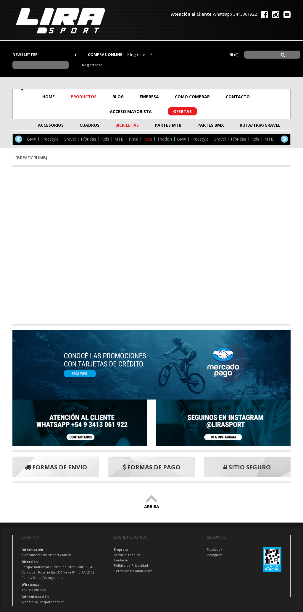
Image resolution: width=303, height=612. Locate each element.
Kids (105, 139)
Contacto (121, 560)
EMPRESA (149, 96)
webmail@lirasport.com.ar (43, 602)
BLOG (118, 96)
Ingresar (136, 54)
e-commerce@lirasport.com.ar (46, 555)
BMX (31, 139)
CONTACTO (238, 96)
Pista (133, 139)
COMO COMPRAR (192, 96)
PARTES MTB (168, 125)
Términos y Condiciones (133, 570)
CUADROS (89, 125)
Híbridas (88, 139)
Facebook (214, 549)
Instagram (215, 555)
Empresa (121, 549)
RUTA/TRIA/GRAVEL (254, 125)
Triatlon (164, 139)
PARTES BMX (210, 125)
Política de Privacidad (131, 565)
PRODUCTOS (83, 96)
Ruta (147, 139)
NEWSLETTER (25, 54)
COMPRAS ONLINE (105, 54)
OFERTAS (182, 111)
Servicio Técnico (127, 555)
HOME (48, 96)
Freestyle (50, 139)
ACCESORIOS (51, 125)
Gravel (70, 139)
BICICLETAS (127, 125)
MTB (119, 139)
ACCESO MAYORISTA (131, 111)
